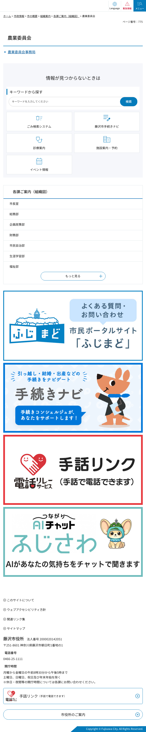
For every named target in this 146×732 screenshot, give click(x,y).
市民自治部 (17, 245)
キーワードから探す (26, 92)
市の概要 (32, 16)
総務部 (14, 214)
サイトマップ (16, 628)
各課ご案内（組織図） (66, 16)
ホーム (7, 16)
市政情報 (19, 16)
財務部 (14, 235)
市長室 (14, 203)
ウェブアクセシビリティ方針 (26, 609)
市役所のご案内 (73, 714)
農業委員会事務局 (21, 51)
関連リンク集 (16, 619)
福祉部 (14, 266)
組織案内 (45, 16)
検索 (129, 101)
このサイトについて (20, 600)
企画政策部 (17, 224)
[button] (114, 5)
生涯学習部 (17, 256)
